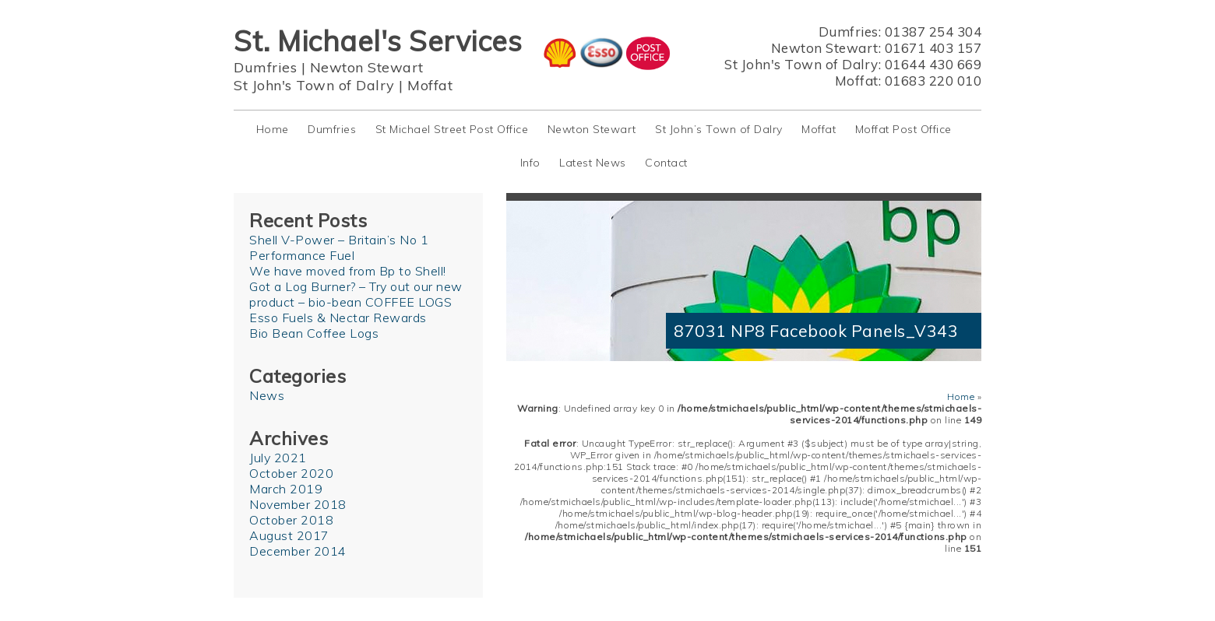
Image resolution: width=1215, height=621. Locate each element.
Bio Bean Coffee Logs (314, 333)
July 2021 (278, 457)
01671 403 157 (933, 48)
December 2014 (298, 551)
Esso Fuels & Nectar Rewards (338, 317)
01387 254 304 (933, 31)
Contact (666, 163)
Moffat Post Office (903, 129)
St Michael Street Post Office (452, 129)
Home (272, 129)
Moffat (430, 85)
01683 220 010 (933, 80)
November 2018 (298, 504)
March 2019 (285, 488)
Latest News (592, 163)
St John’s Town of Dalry (719, 129)
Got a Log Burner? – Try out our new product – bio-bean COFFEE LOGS (356, 294)
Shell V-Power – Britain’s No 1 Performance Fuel (338, 247)
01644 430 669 (933, 64)
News (266, 395)
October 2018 (291, 520)
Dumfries (265, 67)
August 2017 (289, 535)
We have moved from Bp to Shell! (347, 271)
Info (530, 163)
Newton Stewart (367, 67)
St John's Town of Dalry (314, 85)
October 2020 (291, 473)
